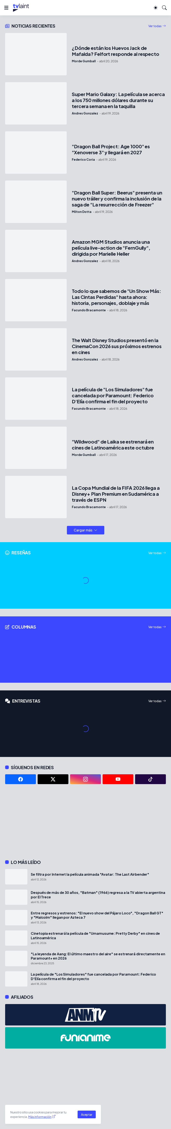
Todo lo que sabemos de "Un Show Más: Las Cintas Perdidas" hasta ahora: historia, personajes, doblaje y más (116, 297)
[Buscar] (164, 7)
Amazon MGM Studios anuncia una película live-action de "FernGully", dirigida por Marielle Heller (111, 248)
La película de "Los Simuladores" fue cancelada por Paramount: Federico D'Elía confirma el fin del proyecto (113, 395)
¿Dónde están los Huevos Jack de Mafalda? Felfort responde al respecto (115, 51)
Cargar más (83, 530)
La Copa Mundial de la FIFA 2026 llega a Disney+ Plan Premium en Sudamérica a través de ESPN (116, 494)
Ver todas (155, 26)
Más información (40, 1117)
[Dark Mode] (155, 7)
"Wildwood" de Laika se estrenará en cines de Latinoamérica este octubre (113, 445)
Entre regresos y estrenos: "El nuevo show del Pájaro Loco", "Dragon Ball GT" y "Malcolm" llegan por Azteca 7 (97, 915)
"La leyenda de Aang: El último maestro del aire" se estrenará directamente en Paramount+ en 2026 (98, 956)
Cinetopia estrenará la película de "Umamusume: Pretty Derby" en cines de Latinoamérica (95, 935)
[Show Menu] (6, 7)
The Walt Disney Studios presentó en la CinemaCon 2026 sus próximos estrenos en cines (117, 346)
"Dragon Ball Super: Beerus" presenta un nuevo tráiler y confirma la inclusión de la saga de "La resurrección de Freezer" (117, 199)
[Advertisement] (85, 822)
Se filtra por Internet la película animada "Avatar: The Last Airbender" (90, 874)
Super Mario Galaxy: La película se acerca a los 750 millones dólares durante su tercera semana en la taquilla (118, 100)
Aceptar (86, 1114)
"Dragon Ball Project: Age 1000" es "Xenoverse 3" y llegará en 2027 (111, 149)
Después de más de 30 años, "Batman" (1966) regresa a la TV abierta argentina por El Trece (98, 894)
